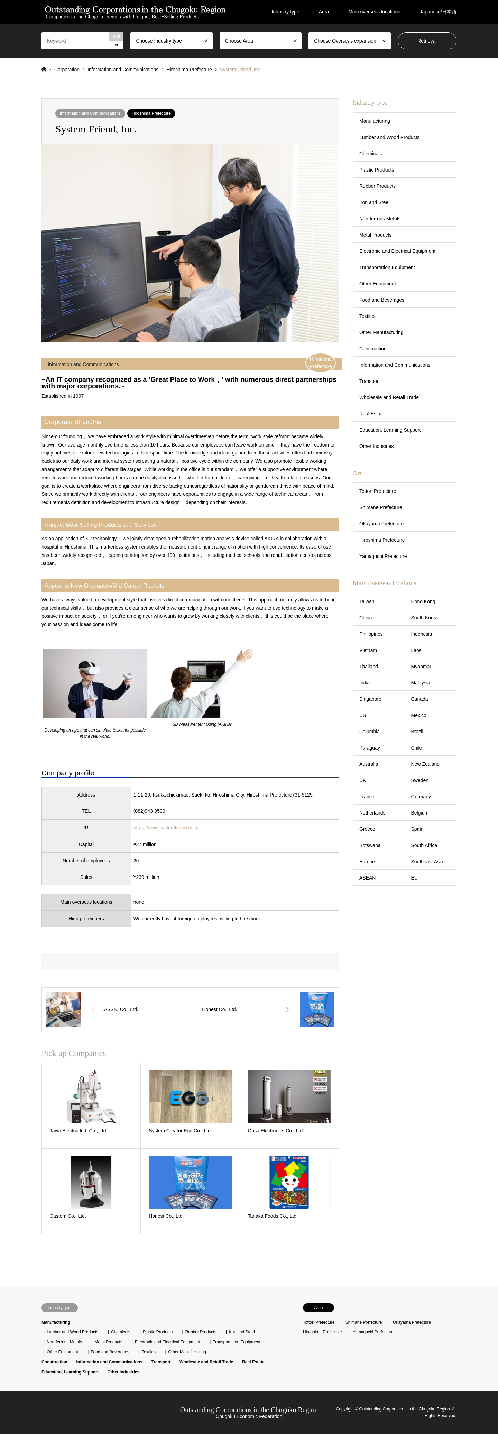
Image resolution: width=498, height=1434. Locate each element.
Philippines (371, 634)
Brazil (417, 731)
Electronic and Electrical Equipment (397, 251)
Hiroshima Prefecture (151, 113)
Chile (416, 748)
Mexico (418, 715)
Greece (367, 829)
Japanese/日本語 (437, 12)
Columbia (369, 731)
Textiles (367, 316)
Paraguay (369, 748)
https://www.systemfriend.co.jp (166, 827)
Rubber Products (377, 186)
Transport (369, 381)
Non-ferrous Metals (379, 218)
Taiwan (367, 601)
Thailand (368, 666)
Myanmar (421, 666)
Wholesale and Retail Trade (389, 397)
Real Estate (371, 413)
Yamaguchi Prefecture (383, 556)
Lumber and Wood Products (389, 137)
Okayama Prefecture (381, 523)
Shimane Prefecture (380, 507)
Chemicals (370, 153)
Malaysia (420, 683)
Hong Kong (423, 601)
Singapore (370, 699)
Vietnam (368, 650)
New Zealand (425, 764)
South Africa (424, 845)
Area (324, 12)
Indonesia (421, 634)
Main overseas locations (374, 12)
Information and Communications (90, 113)
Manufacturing (374, 121)
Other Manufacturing (381, 332)
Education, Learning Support (390, 430)
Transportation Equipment (387, 267)
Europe (367, 861)
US (362, 715)
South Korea (424, 618)
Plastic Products (376, 170)
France (367, 796)
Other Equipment (377, 283)
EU (414, 878)
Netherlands (372, 813)
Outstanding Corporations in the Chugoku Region (249, 1410)
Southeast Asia (427, 861)
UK (362, 780)
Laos (416, 650)
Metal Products (375, 235)
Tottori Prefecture (377, 491)
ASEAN (367, 878)
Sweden (420, 780)
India (364, 683)
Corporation (67, 69)
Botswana (369, 845)
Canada (419, 699)
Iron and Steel (374, 202)
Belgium (420, 813)
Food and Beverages (381, 300)
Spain (417, 829)
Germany (421, 796)
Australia (368, 764)
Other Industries (376, 446)
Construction (373, 348)
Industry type (285, 12)
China (365, 618)
